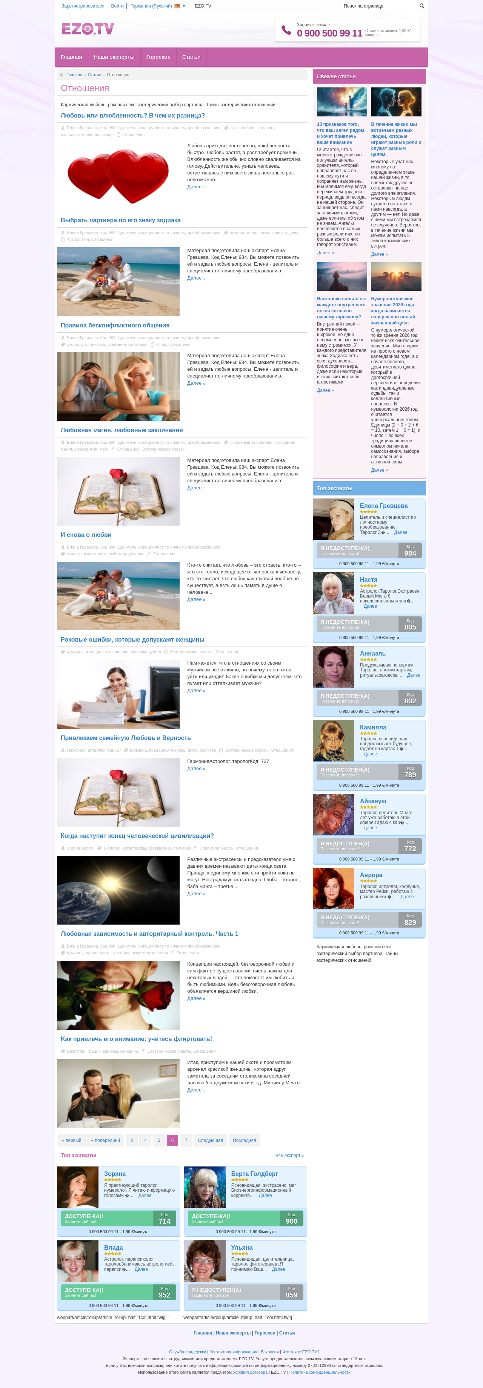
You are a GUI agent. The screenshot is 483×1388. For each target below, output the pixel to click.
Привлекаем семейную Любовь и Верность (126, 738)
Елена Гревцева (384, 506)
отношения (88, 134)
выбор (108, 134)
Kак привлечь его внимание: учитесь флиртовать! (136, 1039)
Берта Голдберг (254, 1174)
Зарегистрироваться (83, 6)
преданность (98, 953)
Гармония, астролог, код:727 (94, 750)
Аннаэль (373, 653)
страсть (74, 554)
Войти (117, 6)
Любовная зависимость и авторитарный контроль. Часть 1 (149, 934)
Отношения (133, 134)
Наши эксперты (114, 57)
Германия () (155, 6)
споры (73, 344)
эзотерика (138, 344)
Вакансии (270, 1352)
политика (182, 848)
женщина (95, 652)
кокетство (76, 1051)
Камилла (373, 727)
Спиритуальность (217, 848)
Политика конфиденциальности (320, 1372)
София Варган (81, 848)
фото (193, 750)
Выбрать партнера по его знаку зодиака (121, 220)
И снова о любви (86, 535)
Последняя (244, 1140)
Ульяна (242, 1247)
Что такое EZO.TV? (301, 1352)
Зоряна (115, 1174)
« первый (72, 1140)
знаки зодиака (273, 232)
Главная (71, 57)
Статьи (191, 57)
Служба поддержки (187, 1352)
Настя (369, 579)
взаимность (95, 554)
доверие (136, 554)
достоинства (93, 344)
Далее (194, 187)
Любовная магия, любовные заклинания (122, 430)
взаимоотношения (150, 953)
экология (111, 848)
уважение (117, 344)
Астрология (78, 239)
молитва (208, 750)
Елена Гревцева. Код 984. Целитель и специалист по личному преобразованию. (144, 127)
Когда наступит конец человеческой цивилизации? (137, 836)
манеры (110, 1051)
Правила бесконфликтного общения (115, 325)
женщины (129, 1051)
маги (104, 449)
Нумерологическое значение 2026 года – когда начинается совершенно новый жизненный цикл (394, 311)
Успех (161, 344)
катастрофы (134, 848)
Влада (113, 1247)
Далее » (325, 252)
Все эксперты (289, 1155)
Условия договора (250, 1372)
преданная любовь (167, 750)
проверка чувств (145, 652)
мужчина (75, 652)
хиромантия (85, 449)
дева (293, 232)
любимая (117, 554)
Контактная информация (233, 1352)
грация (94, 1051)
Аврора (371, 875)
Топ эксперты (334, 488)
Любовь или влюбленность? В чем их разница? (133, 115)
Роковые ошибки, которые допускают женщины (133, 639)
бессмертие (159, 848)
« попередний (105, 1140)
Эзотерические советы (164, 449)
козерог (237, 232)
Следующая (210, 1140)
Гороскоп (158, 57)
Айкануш (373, 801)
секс (234, 127)
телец (252, 232)
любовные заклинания (252, 442)
